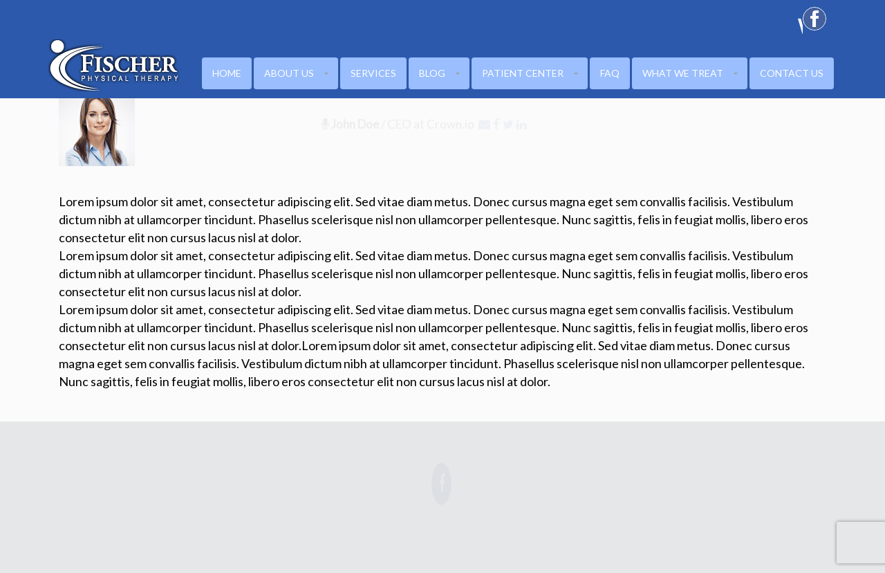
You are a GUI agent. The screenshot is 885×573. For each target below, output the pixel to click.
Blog (432, 73)
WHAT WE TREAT (682, 73)
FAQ (610, 73)
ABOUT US (289, 73)
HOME (226, 73)
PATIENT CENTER (522, 73)
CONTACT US (791, 73)
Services (373, 73)
